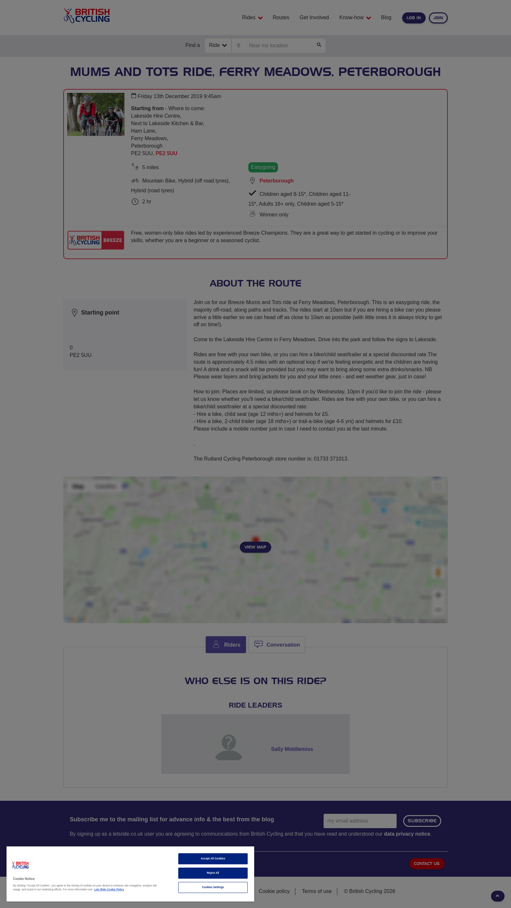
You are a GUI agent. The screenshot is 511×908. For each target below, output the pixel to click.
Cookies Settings (213, 887)
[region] (130, 873)
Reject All (213, 872)
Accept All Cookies (213, 858)
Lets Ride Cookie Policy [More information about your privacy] (109, 889)
